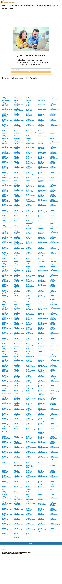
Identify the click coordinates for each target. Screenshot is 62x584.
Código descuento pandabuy (41, 420)
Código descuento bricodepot (53, 318)
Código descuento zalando (5, 313)
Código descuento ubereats (29, 227)
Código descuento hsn (54, 231)
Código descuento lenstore (53, 179)
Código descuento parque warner (30, 162)
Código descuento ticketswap (29, 415)
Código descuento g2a (18, 221)
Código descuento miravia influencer (17, 286)
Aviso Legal (3, 546)
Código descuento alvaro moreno (42, 249)
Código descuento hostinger (29, 437)
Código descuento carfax (41, 350)
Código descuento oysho (55, 269)
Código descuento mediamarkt (53, 195)
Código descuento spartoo (5, 142)
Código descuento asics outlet (42, 525)
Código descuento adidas (53, 430)
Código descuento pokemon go (53, 152)
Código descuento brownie (17, 132)
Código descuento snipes (53, 222)
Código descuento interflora (41, 488)
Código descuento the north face (54, 217)
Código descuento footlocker (17, 377)
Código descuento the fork (18, 308)
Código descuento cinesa (5, 195)
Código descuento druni (19, 409)
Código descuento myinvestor (53, 355)
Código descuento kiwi (42, 442)
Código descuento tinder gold (43, 168)
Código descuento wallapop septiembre (41, 370)
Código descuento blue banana (42, 308)
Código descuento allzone (29, 303)
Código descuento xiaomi (29, 217)
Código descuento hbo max (18, 530)
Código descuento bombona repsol (42, 365)
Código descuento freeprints (53, 471)
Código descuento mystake (53, 464)
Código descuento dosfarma (5, 217)
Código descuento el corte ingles (41, 254)
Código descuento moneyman (41, 520)
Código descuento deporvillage (41, 147)
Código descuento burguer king (6, 425)
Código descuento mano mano (7, 340)
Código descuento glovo (7, 529)
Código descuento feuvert (5, 458)
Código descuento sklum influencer (7, 179)
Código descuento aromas (5, 493)
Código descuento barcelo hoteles (6, 212)
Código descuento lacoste (53, 190)
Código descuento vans (18, 524)
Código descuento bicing (31, 131)
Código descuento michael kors (29, 308)
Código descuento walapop (53, 340)
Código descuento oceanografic (30, 285)
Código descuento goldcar (53, 493)
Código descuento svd (30, 120)
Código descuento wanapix (5, 471)
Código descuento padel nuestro (43, 447)
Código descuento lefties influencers (53, 297)
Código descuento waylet (17, 275)
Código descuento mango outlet (54, 313)
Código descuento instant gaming (54, 377)
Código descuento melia (19, 447)
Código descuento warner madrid (54, 200)
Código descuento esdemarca (29, 498)
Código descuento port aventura (42, 212)
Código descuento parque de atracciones (5, 168)
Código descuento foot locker (42, 453)
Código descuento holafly (5, 285)
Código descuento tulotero (29, 535)
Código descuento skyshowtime (6, 152)
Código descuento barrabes (5, 415)
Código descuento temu (42, 221)
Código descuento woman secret (18, 420)
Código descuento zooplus (5, 398)
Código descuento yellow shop (41, 260)
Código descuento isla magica (18, 323)
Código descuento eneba (53, 488)
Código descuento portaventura (6, 280)
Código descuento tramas (29, 237)
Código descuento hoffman (29, 270)
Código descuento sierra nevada (7, 503)
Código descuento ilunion (53, 185)
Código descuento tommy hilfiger (42, 280)
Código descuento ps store (30, 345)
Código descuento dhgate (5, 174)
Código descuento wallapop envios (19, 382)
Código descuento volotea (17, 162)
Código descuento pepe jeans (7, 275)
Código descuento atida (7, 509)
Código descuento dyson (7, 333)
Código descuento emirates (53, 520)
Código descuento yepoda (41, 132)
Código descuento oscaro (29, 392)
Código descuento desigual (41, 232)
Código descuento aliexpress (53, 483)
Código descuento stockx (29, 152)
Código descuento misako (53, 104)
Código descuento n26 (42, 205)
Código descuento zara (42, 284)
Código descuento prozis (7, 146)
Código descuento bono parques (30, 275)
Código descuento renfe (19, 492)
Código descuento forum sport (31, 398)
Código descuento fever (19, 226)
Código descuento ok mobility (42, 190)
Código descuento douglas (17, 425)
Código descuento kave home (30, 420)
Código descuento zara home (6, 265)
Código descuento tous (30, 194)
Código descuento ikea (6, 524)
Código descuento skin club (18, 350)
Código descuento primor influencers (41, 392)
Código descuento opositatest (29, 292)
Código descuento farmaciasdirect (30, 200)
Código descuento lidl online (18, 99)
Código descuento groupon (17, 292)
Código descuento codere (53, 137)
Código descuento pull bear (6, 323)
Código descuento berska (53, 280)
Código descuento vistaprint (29, 328)
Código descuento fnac (54, 359)
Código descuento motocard (17, 471)
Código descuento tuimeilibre (41, 313)
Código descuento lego (18, 189)
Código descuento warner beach (30, 313)
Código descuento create (29, 104)
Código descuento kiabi (7, 419)
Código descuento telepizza (17, 318)
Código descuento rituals (29, 254)
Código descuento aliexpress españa (17, 535)
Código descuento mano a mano (31, 477)
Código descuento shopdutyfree (42, 503)
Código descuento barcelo (53, 168)
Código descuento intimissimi (17, 195)
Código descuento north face (54, 109)
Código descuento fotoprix (53, 398)
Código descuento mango (29, 318)
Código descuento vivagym (29, 297)
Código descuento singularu (53, 162)
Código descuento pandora (5, 345)
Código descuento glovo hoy (7, 488)
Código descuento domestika (29, 377)
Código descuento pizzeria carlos (18, 520)
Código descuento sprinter (29, 509)
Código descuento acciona (41, 157)
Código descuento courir (43, 241)
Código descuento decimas (41, 328)
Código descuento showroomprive (42, 415)
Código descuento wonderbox (17, 174)
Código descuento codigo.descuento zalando (19, 206)
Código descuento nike (18, 509)
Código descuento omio (54, 447)
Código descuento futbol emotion (55, 525)
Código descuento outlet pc (55, 142)
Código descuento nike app (42, 530)
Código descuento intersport (53, 328)
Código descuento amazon (53, 387)
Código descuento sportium (5, 355)
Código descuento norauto (41, 126)
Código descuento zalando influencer (53, 503)
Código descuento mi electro (54, 415)
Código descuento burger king (29, 387)
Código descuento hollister (41, 493)
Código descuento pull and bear (18, 212)
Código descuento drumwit (29, 179)
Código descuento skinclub (29, 206)
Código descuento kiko (18, 264)
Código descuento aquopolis (41, 162)
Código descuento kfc (6, 402)
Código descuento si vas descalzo (7, 453)
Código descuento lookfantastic (53, 437)
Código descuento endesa (29, 249)
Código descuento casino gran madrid (5, 254)
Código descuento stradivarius (41, 265)
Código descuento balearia (17, 365)
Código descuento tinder (7, 381)
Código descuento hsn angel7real (42, 345)
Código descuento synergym (17, 137)
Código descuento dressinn (17, 387)
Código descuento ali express (6, 157)
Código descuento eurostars (5, 190)
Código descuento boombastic (17, 503)
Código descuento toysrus (17, 232)
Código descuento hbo (42, 296)
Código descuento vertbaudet (17, 126)
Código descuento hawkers (17, 147)
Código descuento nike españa (18, 280)
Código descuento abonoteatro (6, 200)
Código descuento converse (5, 104)
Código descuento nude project (30, 430)
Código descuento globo (19, 167)
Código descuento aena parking (7, 237)
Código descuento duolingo (53, 323)
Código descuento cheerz (5, 350)
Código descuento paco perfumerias (7, 514)
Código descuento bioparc (53, 292)
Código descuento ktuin (7, 205)
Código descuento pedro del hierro (31, 370)
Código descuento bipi (54, 98)
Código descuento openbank (41, 275)
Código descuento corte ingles (7, 318)
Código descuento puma (31, 173)
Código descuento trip (42, 463)
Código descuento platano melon (54, 425)
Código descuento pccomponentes (7, 430)
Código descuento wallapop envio (42, 292)
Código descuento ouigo (43, 354)
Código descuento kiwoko (53, 237)
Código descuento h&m (7, 497)
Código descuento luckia (7, 184)
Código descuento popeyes (53, 265)
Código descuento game (31, 442)
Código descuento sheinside (41, 142)
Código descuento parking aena (30, 142)
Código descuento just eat (54, 275)
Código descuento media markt (41, 237)
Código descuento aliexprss (17, 345)
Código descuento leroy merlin (18, 270)
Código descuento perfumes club (18, 415)
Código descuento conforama (41, 514)
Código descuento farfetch (41, 471)
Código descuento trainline (53, 147)
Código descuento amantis (5, 249)
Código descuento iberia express (54, 392)
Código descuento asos (18, 436)
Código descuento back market (18, 142)
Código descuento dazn (54, 241)
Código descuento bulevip (41, 483)
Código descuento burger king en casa (6, 477)
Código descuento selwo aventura (31, 350)
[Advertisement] (31, 18)
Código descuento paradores (53, 121)
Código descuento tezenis (41, 114)
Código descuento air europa (54, 458)
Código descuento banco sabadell (54, 249)
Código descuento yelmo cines (19, 121)
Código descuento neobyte (5, 308)
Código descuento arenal (17, 355)
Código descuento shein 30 (19, 334)
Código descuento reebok (53, 420)
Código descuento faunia (41, 437)
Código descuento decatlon (29, 232)
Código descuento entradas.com (42, 217)
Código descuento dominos (17, 453)
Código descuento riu (30, 146)
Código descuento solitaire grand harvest (18, 242)
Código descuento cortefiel (17, 114)
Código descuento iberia (7, 108)
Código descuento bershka (41, 195)
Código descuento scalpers (29, 488)
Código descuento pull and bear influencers (30, 334)
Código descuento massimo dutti (6, 392)
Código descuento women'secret (30, 185)
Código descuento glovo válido (54, 334)
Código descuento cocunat (17, 370)
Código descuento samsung (5, 232)
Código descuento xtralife (5, 377)
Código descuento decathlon (53, 260)
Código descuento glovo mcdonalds (31, 222)
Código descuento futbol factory (19, 392)
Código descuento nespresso (29, 114)
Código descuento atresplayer (29, 190)
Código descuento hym (30, 452)
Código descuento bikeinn (29, 493)
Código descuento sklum (7, 226)
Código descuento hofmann (5, 137)
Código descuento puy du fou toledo (42, 152)
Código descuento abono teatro (18, 464)
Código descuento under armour (55, 227)
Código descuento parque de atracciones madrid (29, 465)
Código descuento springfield (17, 237)
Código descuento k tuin (42, 476)
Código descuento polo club (6, 303)
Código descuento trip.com (5, 132)
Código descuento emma (41, 360)
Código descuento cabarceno (29, 360)
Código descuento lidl (6, 534)
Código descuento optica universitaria (6, 126)
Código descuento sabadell (29, 260)
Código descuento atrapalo (53, 285)
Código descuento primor (53, 254)
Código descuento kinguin (17, 200)
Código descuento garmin (29, 514)
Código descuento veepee (5, 520)
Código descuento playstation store (43, 377)
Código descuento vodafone (29, 471)
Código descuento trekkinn (29, 137)
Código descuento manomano (41, 99)
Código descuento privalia (41, 403)
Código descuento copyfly (17, 254)
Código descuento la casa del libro (30, 355)
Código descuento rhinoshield (29, 382)
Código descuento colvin (43, 317)
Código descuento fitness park (53, 509)
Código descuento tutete (53, 370)
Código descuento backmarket (41, 185)
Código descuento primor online (53, 303)
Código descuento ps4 (54, 349)
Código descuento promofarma (41, 398)
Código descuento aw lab (18, 477)
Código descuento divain (55, 307)
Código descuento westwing (17, 398)
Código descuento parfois (29, 242)
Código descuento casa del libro (18, 104)
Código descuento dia (6, 221)
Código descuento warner (17, 313)
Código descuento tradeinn (29, 99)
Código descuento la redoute (29, 212)
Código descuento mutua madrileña (17, 403)
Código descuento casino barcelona (5, 114)
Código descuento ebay (42, 200)
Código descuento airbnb (29, 403)
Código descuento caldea (29, 340)
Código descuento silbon (7, 241)
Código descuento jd (41, 103)
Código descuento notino (53, 174)
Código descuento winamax (17, 217)
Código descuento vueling (53, 132)
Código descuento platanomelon (54, 365)
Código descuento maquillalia (53, 212)
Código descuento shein (54, 409)
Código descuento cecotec (5, 365)
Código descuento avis (42, 302)
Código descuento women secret (54, 157)
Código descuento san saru (6, 410)
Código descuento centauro (29, 323)
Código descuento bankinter (29, 410)
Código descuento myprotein (41, 498)
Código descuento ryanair (41, 121)
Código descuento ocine (54, 497)
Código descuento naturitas (41, 387)
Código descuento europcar (17, 185)
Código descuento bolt (6, 447)
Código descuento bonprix (29, 157)
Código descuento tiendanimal (29, 483)
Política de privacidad (26, 546)
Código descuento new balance (54, 477)
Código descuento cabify (17, 260)
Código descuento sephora (17, 430)
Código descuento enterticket (53, 403)
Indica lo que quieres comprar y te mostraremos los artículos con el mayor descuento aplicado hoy (31, 62)
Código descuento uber (30, 524)
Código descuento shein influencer (42, 323)
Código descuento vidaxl (7, 463)
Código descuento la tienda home (18, 483)
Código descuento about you (55, 345)
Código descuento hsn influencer (42, 410)
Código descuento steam (29, 168)
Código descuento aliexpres (53, 114)
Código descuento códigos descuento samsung (41, 431)
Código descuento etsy (6, 161)
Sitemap (3, 549)
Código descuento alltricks (5, 360)
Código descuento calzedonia (17, 458)
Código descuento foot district (30, 530)
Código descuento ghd (18, 359)
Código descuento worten (53, 442)
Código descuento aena (19, 328)
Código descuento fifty (42, 136)
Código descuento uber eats (18, 303)
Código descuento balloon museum (19, 340)
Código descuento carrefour (5, 370)
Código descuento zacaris (53, 206)
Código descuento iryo (6, 482)
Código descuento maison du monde (29, 458)
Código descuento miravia (5, 260)
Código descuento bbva (42, 108)
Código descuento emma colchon (6, 99)
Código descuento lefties (29, 425)
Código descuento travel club (43, 270)
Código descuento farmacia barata (19, 109)
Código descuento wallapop (41, 425)
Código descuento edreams (17, 157)
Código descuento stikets (17, 179)
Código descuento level (30, 519)
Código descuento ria (42, 173)
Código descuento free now (18, 297)
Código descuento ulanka (53, 530)
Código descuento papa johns (7, 121)
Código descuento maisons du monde (41, 179)
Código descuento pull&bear (5, 292)
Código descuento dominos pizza (18, 498)
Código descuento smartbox (41, 227)
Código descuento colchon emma (30, 365)
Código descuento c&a (6, 328)
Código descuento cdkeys (5, 387)
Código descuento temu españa (54, 382)
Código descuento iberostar (41, 334)
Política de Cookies (16, 546)
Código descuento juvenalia (29, 265)
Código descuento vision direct (31, 447)
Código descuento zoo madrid (54, 126)
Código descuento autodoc (5, 297)
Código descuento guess (43, 457)
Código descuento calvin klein (19, 249)
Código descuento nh (54, 514)
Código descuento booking (5, 270)
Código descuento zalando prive (18, 442)
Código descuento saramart (17, 152)
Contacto (9, 546)
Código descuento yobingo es (29, 109)
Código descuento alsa (6, 442)
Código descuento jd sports (41, 382)
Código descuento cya (30, 125)
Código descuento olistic (19, 487)
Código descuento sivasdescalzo (30, 280)
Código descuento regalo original (6, 437)
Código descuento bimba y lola (41, 340)
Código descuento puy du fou (54, 453)
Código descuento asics (30, 502)
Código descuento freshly (41, 509)
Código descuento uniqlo (19, 514)
